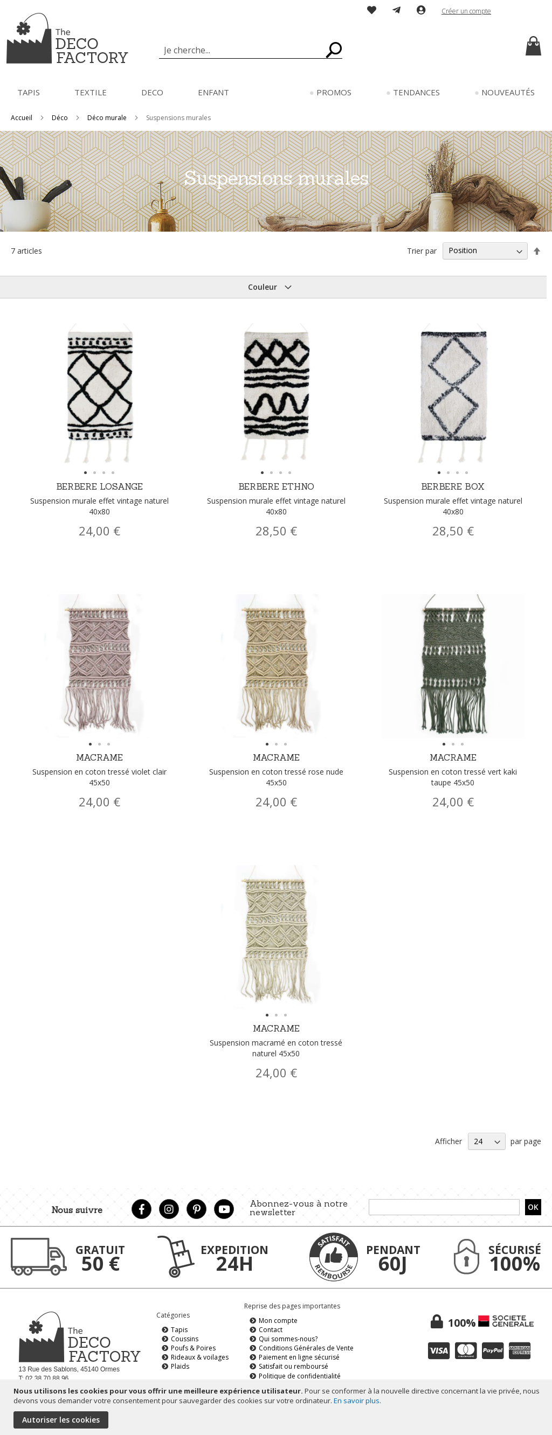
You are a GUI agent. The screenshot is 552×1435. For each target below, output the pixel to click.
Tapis (179, 1329)
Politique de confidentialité (300, 1376)
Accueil (22, 117)
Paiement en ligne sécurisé (299, 1357)
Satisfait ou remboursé (293, 1366)
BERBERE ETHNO (276, 499)
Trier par (422, 250)
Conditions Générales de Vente (306, 1348)
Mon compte (278, 1320)
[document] (277, 1407)
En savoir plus (357, 1400)
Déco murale (107, 117)
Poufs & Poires (193, 1348)
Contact (270, 1329)
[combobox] (250, 50)
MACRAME (99, 770)
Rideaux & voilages (200, 1357)
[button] (521, 11)
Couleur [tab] (262, 287)
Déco (61, 117)
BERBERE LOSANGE (99, 499)
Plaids (180, 1366)
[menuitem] (28, 92)
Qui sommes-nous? (288, 1338)
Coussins (184, 1338)
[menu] (276, 92)
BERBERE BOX (453, 499)
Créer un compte (466, 11)
